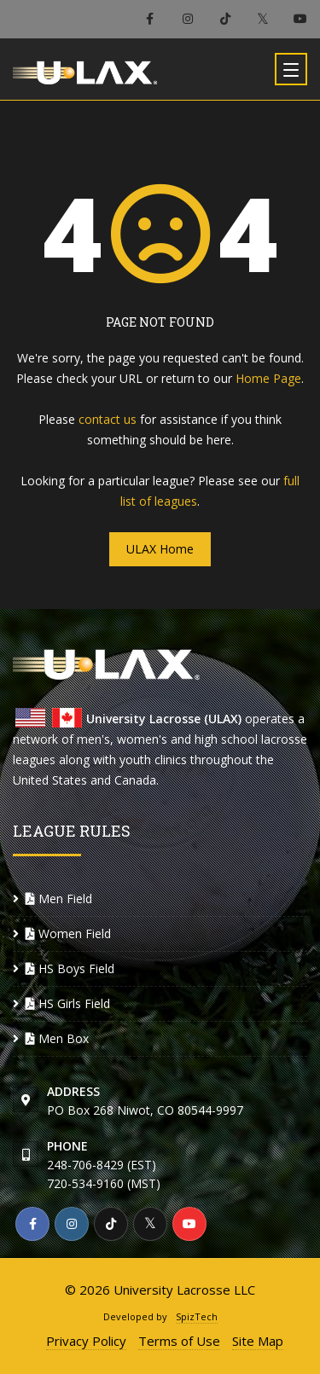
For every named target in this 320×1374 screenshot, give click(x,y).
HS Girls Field (68, 1003)
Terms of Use (179, 1340)
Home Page (268, 378)
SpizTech (197, 1316)
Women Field (68, 933)
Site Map (257, 1340)
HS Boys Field (70, 968)
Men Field (59, 898)
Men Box (57, 1038)
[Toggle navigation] (291, 69)
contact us (108, 419)
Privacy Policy (86, 1340)
